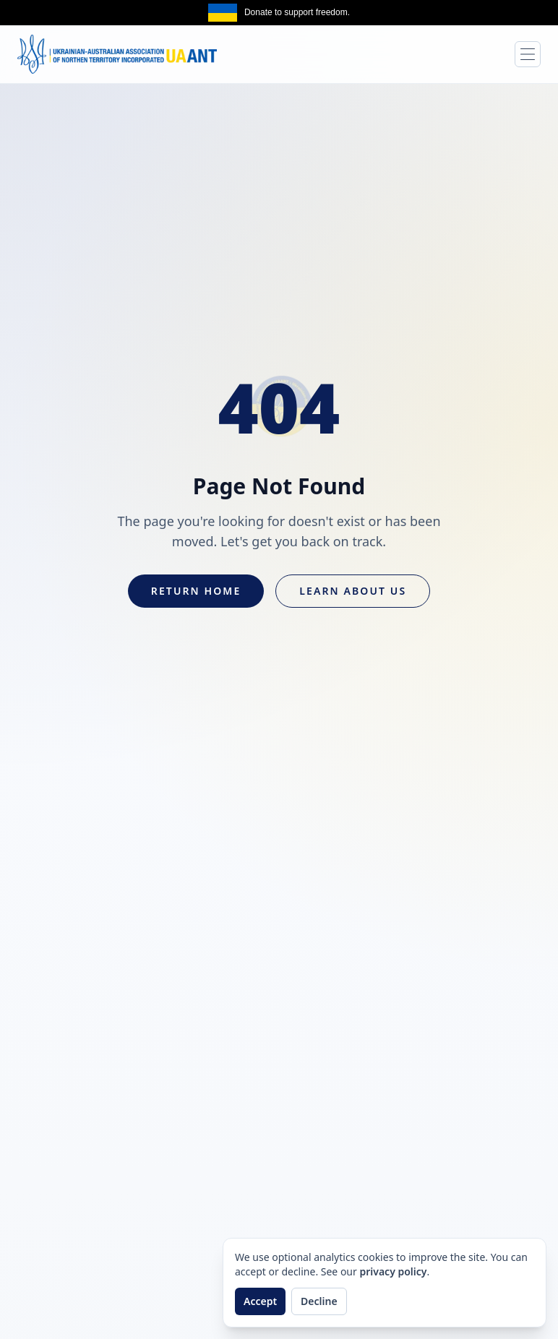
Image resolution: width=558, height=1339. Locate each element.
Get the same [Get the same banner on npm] (525, 12)
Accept (260, 1301)
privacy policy (392, 1271)
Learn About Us (352, 591)
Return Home (196, 591)
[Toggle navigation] (528, 54)
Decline (319, 1301)
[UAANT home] (117, 54)
